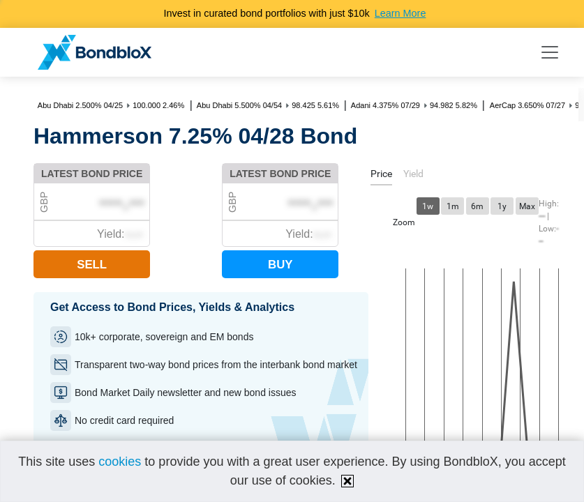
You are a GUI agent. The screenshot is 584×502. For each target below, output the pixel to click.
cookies (119, 462)
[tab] (381, 176)
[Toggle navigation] (550, 52)
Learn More (400, 13)
